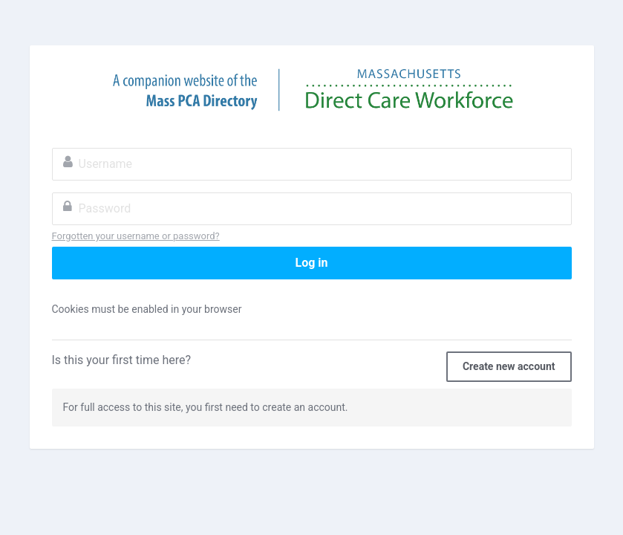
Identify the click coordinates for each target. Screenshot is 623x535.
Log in (311, 263)
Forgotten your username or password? (136, 235)
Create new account (509, 366)
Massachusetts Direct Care (312, 90)
